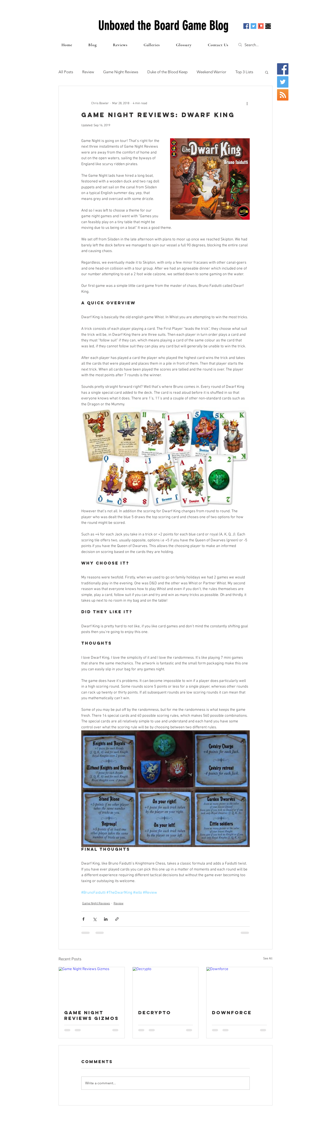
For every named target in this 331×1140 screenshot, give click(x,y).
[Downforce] (239, 985)
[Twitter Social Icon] (253, 26)
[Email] (268, 26)
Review (88, 72)
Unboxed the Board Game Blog (163, 25)
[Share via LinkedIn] (106, 919)
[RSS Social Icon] (282, 95)
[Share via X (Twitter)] (94, 919)
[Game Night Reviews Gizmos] (92, 985)
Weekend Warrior (211, 72)
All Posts (66, 72)
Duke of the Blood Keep (167, 72)
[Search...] (255, 45)
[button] (267, 72)
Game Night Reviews (120, 72)
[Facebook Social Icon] (246, 26)
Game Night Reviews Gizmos (91, 1015)
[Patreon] (261, 26)
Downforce (232, 1012)
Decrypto (154, 1012)
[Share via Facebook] (83, 919)
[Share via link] (117, 919)
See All (267, 959)
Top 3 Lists (244, 72)
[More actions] (247, 103)
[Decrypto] (166, 985)
